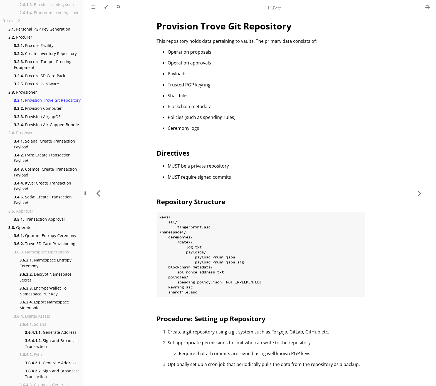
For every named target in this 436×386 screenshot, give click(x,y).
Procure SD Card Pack (39, 75)
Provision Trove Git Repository (47, 100)
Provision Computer (38, 108)
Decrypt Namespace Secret (45, 277)
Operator (20, 227)
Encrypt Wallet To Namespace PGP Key (42, 291)
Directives (173, 153)
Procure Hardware (36, 83)
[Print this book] (427, 7)
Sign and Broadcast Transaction (52, 343)
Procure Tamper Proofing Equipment (42, 64)
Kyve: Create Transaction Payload (42, 185)
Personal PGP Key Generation (39, 29)
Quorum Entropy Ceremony (45, 235)
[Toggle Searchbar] (118, 7)
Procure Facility (33, 45)
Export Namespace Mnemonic (44, 304)
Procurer (20, 37)
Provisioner (22, 92)
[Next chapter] (419, 193)
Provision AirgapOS (37, 116)
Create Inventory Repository (45, 53)
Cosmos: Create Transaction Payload (45, 172)
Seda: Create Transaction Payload (43, 199)
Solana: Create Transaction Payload (44, 144)
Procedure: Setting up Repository (211, 318)
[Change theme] (106, 7)
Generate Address (50, 332)
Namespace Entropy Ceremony (45, 262)
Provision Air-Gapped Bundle (46, 124)
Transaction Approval (39, 219)
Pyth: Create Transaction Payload (42, 157)
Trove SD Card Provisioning (44, 243)
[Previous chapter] (98, 193)
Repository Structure (191, 201)
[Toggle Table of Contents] (93, 7)
